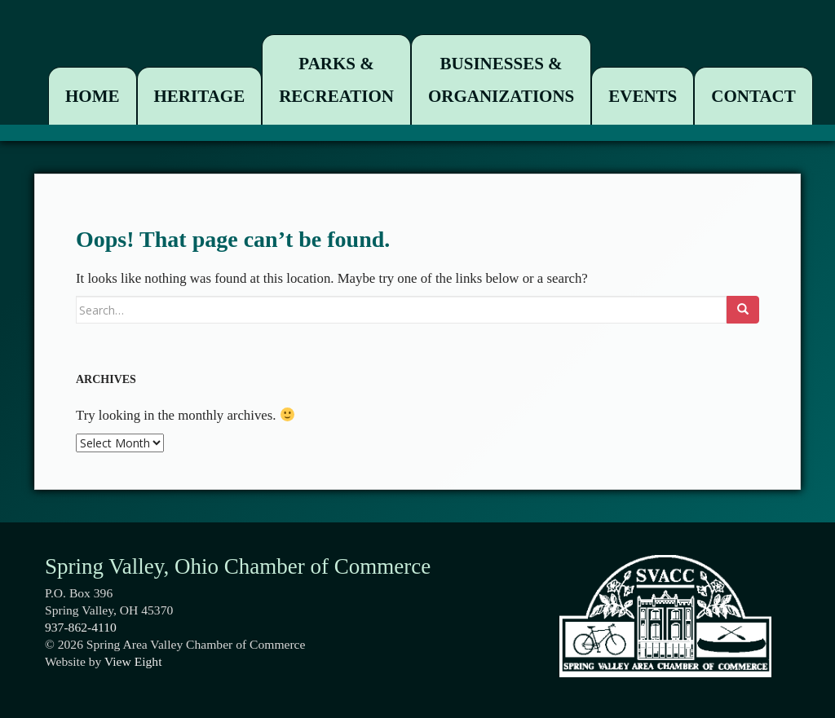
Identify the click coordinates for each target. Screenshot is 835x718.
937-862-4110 (81, 627)
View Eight (133, 661)
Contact (753, 96)
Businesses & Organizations (501, 80)
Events (642, 96)
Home (92, 96)
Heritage (199, 96)
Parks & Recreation (336, 80)
